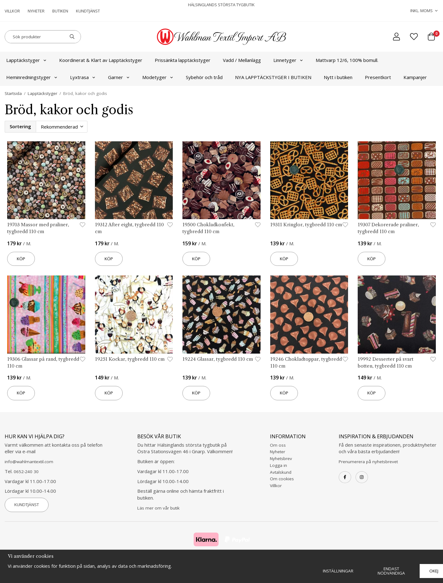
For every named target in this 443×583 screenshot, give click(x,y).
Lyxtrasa (83, 77)
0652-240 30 (26, 471)
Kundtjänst (88, 11)
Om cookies (282, 479)
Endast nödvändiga (391, 571)
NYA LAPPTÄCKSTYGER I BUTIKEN (273, 77)
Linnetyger (288, 60)
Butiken (60, 11)
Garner (119, 77)
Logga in (278, 465)
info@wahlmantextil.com (29, 461)
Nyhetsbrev (281, 458)
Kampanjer (415, 77)
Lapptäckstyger (26, 60)
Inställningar (338, 571)
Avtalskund (280, 472)
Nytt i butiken (338, 77)
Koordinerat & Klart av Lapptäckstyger (100, 60)
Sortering (20, 126)
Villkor (12, 11)
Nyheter (36, 11)
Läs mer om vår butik (158, 508)
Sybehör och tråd (204, 77)
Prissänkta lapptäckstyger (182, 60)
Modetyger (157, 77)
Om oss (278, 445)
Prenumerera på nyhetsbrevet (368, 461)
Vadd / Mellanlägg (242, 60)
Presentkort (378, 77)
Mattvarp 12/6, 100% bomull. (347, 60)
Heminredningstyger (32, 77)
